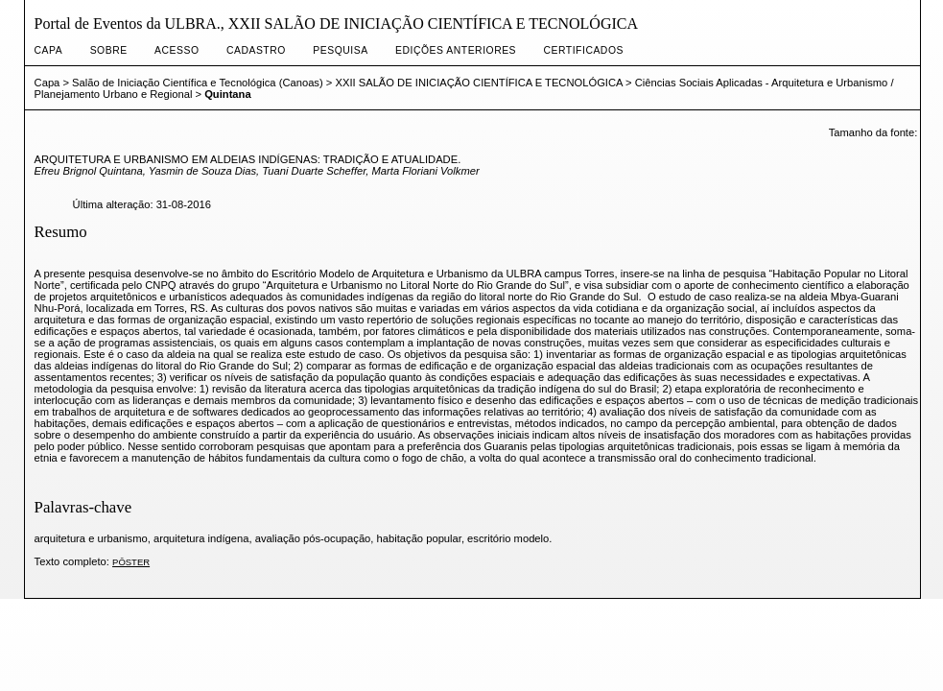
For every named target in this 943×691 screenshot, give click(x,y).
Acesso (176, 50)
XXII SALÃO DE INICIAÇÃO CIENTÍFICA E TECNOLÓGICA (478, 82)
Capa (49, 50)
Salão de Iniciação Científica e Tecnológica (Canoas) (197, 82)
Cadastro (256, 50)
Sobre (109, 50)
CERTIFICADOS (584, 50)
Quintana (227, 94)
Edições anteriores (455, 50)
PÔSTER (131, 562)
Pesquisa (340, 50)
